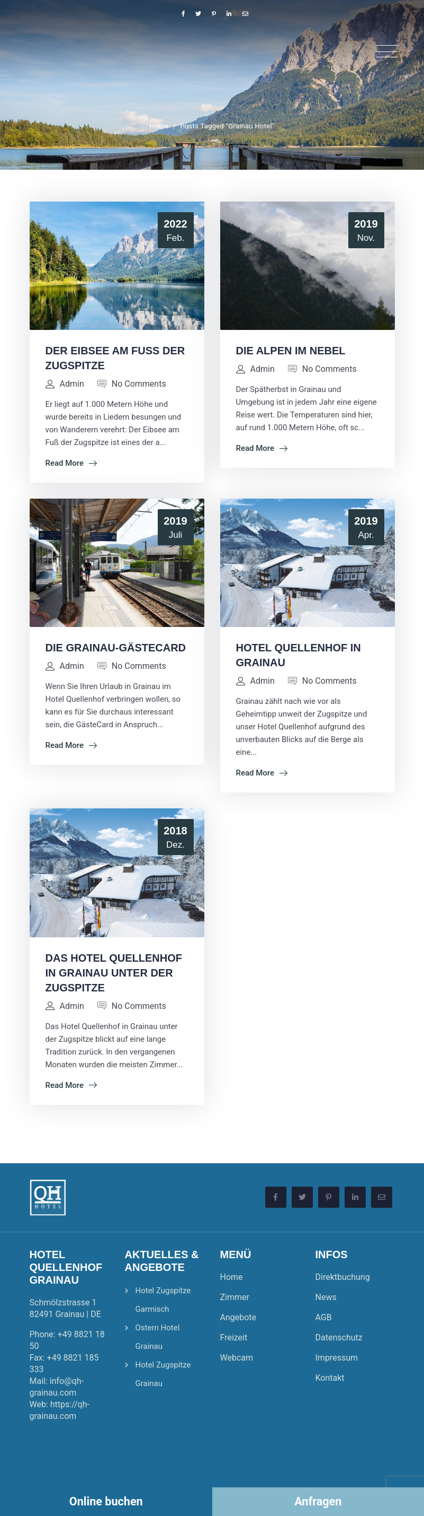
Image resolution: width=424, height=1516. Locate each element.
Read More (71, 463)
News (326, 1297)
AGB (323, 1317)
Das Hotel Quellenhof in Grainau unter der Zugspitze (114, 973)
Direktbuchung (342, 1277)
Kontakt (330, 1378)
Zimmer (234, 1297)
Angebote (238, 1317)
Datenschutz (339, 1337)
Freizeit (234, 1337)
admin (72, 384)
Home (159, 126)
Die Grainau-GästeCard (116, 648)
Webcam (237, 1358)
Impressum (336, 1358)
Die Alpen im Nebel (291, 350)
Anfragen (317, 1501)
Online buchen (106, 1501)
